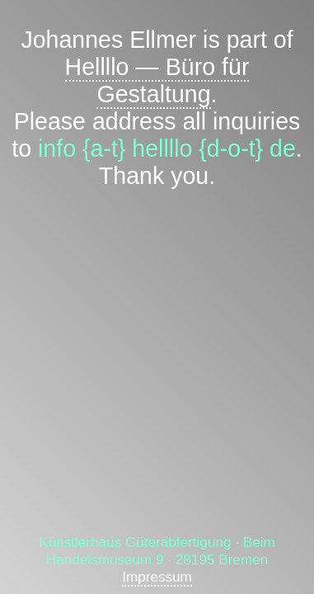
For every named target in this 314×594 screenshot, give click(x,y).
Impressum (157, 576)
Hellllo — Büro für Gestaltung (157, 80)
